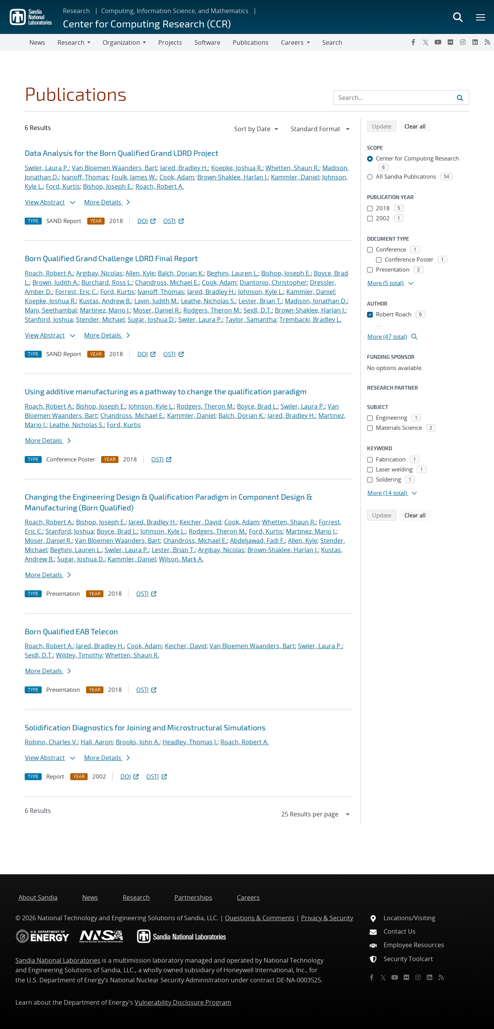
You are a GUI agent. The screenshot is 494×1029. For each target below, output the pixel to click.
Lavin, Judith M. (156, 301)
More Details (107, 202)
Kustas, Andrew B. (105, 301)
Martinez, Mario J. (105, 310)
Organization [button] (121, 42)
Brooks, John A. (137, 742)
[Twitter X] (425, 42)
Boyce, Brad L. (257, 406)
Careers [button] (292, 42)
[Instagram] (463, 42)
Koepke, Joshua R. (236, 168)
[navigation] (257, 129)
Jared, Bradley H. (184, 168)
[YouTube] (438, 42)
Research (76, 11)
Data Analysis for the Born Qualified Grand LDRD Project (121, 152)
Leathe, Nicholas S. (208, 301)
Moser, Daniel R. (156, 310)
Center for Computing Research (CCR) (147, 23)
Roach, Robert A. (159, 186)
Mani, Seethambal (51, 310)
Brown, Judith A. (55, 282)
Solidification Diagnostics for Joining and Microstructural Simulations (145, 727)
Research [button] (71, 42)
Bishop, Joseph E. (107, 186)
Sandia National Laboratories (57, 960)
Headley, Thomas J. (189, 742)
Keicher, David (200, 522)
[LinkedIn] (475, 42)
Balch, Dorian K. (181, 273)
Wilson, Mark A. (181, 559)
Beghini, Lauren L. (232, 273)
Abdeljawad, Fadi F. (257, 540)
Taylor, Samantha (250, 319)
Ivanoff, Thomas (85, 177)
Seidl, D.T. (258, 310)
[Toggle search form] (457, 16)
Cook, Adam (176, 177)
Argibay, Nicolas (99, 273)
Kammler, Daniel (295, 177)
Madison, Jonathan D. (316, 301)
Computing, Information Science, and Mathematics (175, 11)
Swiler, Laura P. (47, 168)
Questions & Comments (259, 918)
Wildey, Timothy (79, 655)
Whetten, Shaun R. (292, 168)
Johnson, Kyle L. (260, 291)
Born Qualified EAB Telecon (71, 631)
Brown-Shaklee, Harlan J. (232, 177)
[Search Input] (401, 97)
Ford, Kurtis (63, 186)
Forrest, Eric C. (76, 291)
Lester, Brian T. (260, 301)
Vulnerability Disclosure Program (183, 1002)
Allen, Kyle (140, 273)
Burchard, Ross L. (106, 282)
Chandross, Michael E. (167, 282)
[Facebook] (413, 42)
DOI (147, 221)
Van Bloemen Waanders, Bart (114, 168)
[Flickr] (450, 42)
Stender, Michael (100, 319)
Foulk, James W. (134, 177)
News (37, 42)
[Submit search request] (460, 97)
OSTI (174, 221)
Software (207, 42)
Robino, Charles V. (51, 742)
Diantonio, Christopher (273, 282)
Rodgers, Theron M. (211, 310)
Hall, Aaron (97, 742)
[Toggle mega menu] (480, 16)
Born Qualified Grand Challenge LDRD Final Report (111, 258)
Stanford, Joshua (49, 319)
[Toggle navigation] (14, 42)
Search (332, 42)
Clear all (417, 126)
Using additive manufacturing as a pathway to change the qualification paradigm (166, 391)
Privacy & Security (327, 918)
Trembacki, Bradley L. (310, 319)
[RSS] (487, 42)
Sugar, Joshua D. (151, 319)
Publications (251, 42)
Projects (170, 42)
